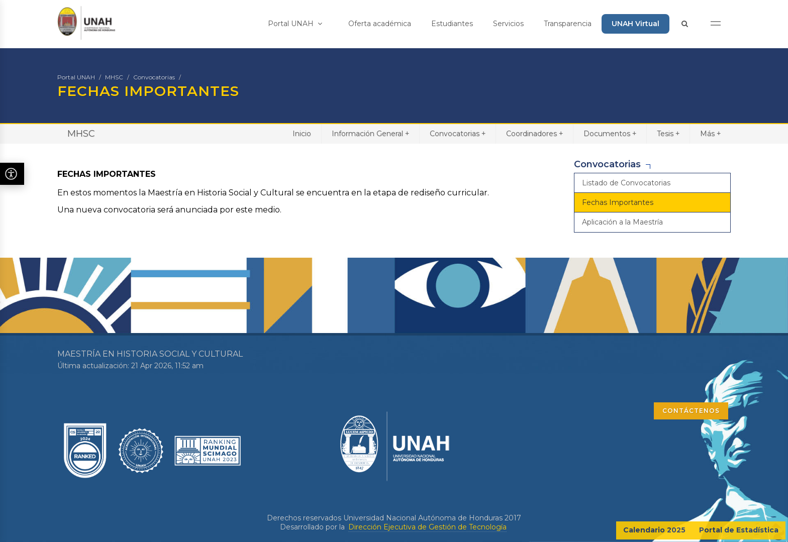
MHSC (114, 77)
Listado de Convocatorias (626, 182)
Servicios (508, 23)
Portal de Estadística (738, 529)
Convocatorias (154, 77)
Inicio (301, 133)
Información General (370, 133)
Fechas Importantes (617, 202)
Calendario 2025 (654, 529)
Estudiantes (452, 23)
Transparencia (568, 23)
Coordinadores (534, 133)
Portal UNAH (295, 23)
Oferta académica (379, 23)
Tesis (668, 133)
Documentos (609, 133)
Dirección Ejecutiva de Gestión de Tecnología (427, 526)
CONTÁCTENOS (691, 410)
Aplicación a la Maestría (622, 222)
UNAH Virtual (635, 23)
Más (710, 133)
